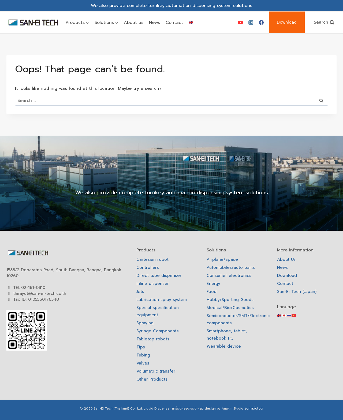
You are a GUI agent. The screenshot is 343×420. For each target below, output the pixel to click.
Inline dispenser (152, 284)
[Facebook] (261, 22)
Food (212, 292)
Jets (140, 292)
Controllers (147, 267)
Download (287, 22)
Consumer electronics (229, 275)
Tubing (143, 355)
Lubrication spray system (161, 300)
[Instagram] (251, 22)
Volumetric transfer (155, 371)
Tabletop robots (152, 339)
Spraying (145, 323)
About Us (286, 259)
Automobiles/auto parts (231, 267)
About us (133, 22)
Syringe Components (157, 331)
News (154, 22)
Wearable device (224, 346)
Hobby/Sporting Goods (230, 300)
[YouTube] (240, 22)
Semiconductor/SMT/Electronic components (236, 319)
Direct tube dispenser (158, 275)
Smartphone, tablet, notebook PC (227, 334)
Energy (213, 284)
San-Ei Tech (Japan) (296, 292)
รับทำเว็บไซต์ (253, 408)
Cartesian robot (152, 259)
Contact (174, 22)
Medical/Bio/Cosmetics (230, 308)
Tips (140, 347)
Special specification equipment (157, 311)
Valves (142, 363)
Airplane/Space (222, 259)
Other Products (151, 379)
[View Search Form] (324, 22)
